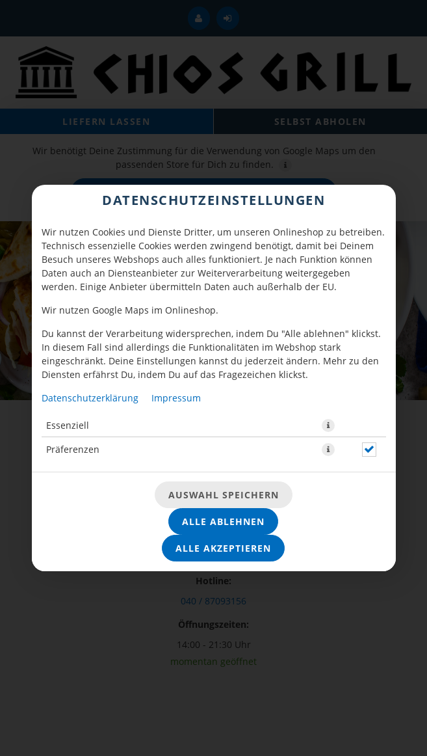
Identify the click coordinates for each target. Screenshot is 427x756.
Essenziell (67, 425)
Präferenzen (72, 449)
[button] (328, 425)
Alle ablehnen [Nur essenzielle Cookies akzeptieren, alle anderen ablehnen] (223, 521)
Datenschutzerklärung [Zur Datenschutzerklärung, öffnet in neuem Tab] (90, 398)
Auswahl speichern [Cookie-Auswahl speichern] (223, 495)
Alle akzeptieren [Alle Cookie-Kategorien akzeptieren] (223, 548)
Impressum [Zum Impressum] (176, 398)
